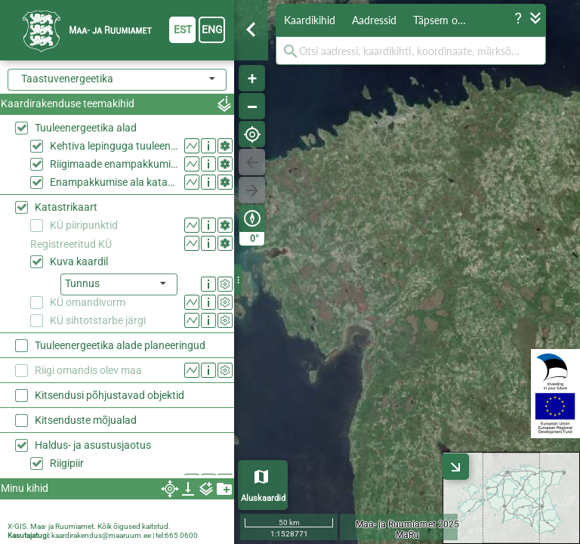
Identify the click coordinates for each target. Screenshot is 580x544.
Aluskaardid (263, 498)
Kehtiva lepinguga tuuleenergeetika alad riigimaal (113, 146)
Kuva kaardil (79, 261)
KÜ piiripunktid (84, 225)
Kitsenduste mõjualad (86, 420)
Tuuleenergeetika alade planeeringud (120, 345)
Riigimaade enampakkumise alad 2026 (113, 164)
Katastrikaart (66, 207)
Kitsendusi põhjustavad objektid (109, 395)
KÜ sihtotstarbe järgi (98, 320)
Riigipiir (67, 463)
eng (212, 29)
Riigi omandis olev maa (88, 370)
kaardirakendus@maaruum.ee (101, 535)
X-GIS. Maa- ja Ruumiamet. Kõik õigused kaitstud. (89, 526)
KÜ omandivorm (87, 302)
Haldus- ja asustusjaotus (93, 445)
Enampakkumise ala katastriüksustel (113, 182)
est (183, 29)
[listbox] (118, 284)
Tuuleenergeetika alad (86, 128)
